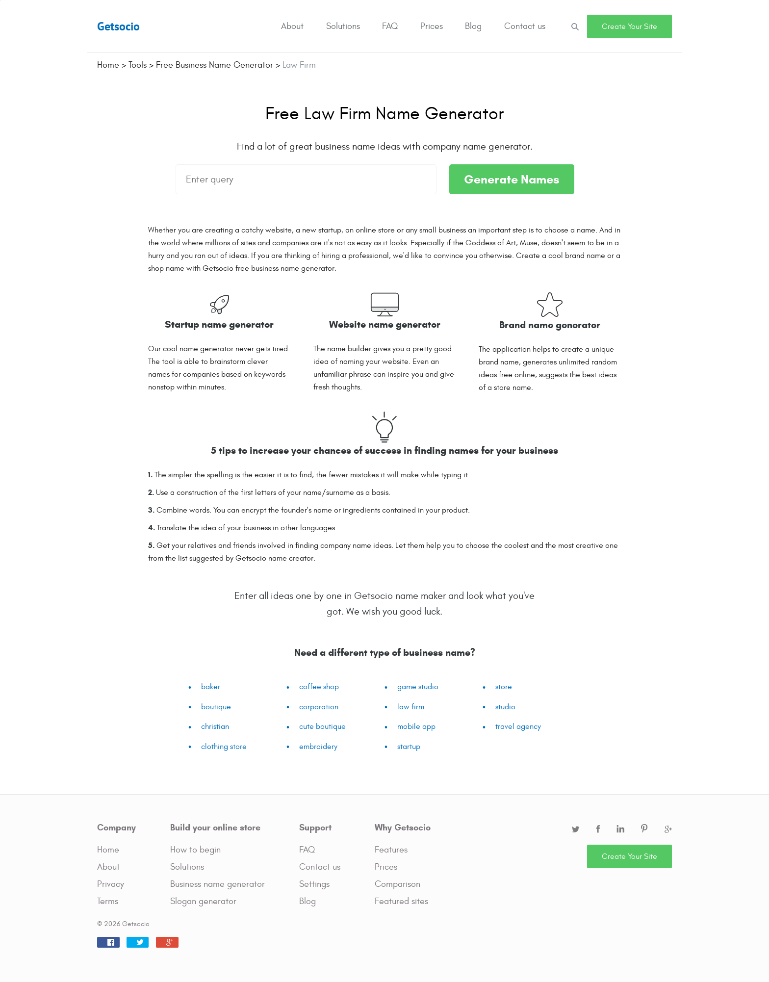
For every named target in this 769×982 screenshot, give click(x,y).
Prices (431, 26)
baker (210, 686)
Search (574, 26)
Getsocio (118, 26)
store (503, 686)
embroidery (318, 746)
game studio (417, 686)
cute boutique (322, 726)
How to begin (195, 850)
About (292, 26)
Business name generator (217, 884)
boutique (216, 706)
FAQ (390, 26)
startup (408, 746)
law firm (410, 706)
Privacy (110, 884)
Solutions (343, 26)
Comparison (397, 884)
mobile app (416, 726)
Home (108, 850)
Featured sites (401, 901)
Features (391, 850)
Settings (314, 884)
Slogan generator (203, 901)
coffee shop (319, 686)
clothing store (224, 746)
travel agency (518, 726)
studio (505, 706)
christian (215, 726)
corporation (318, 706)
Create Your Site (629, 26)
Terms (107, 901)
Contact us (524, 26)
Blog (473, 26)
